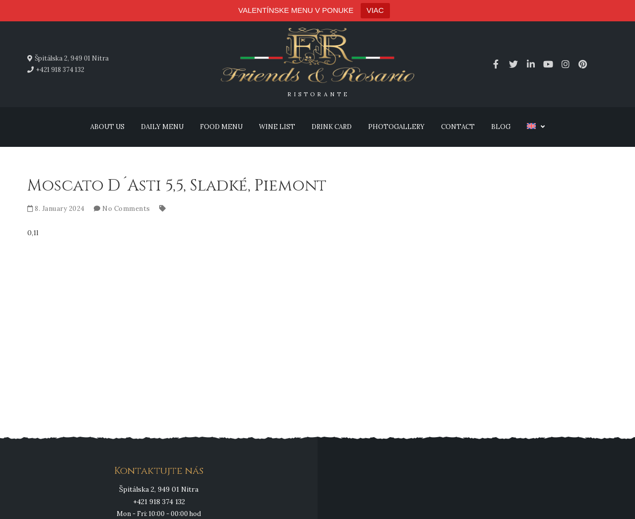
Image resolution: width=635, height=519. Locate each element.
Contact (458, 127)
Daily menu (162, 127)
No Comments (126, 208)
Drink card (332, 127)
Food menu (221, 127)
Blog (500, 127)
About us (107, 127)
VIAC (375, 10)
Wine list (277, 127)
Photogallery (396, 127)
